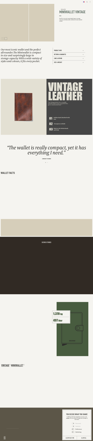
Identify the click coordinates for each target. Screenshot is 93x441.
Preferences (78, 429)
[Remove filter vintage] (9, 364)
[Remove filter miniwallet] (23, 364)
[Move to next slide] (6, 38)
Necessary (78, 423)
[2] (47, 162)
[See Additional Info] (69, 50)
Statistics (77, 426)
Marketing (78, 432)
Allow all (83, 438)
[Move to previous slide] (3, 38)
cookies (68, 418)
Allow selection (70, 438)
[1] (45, 162)
